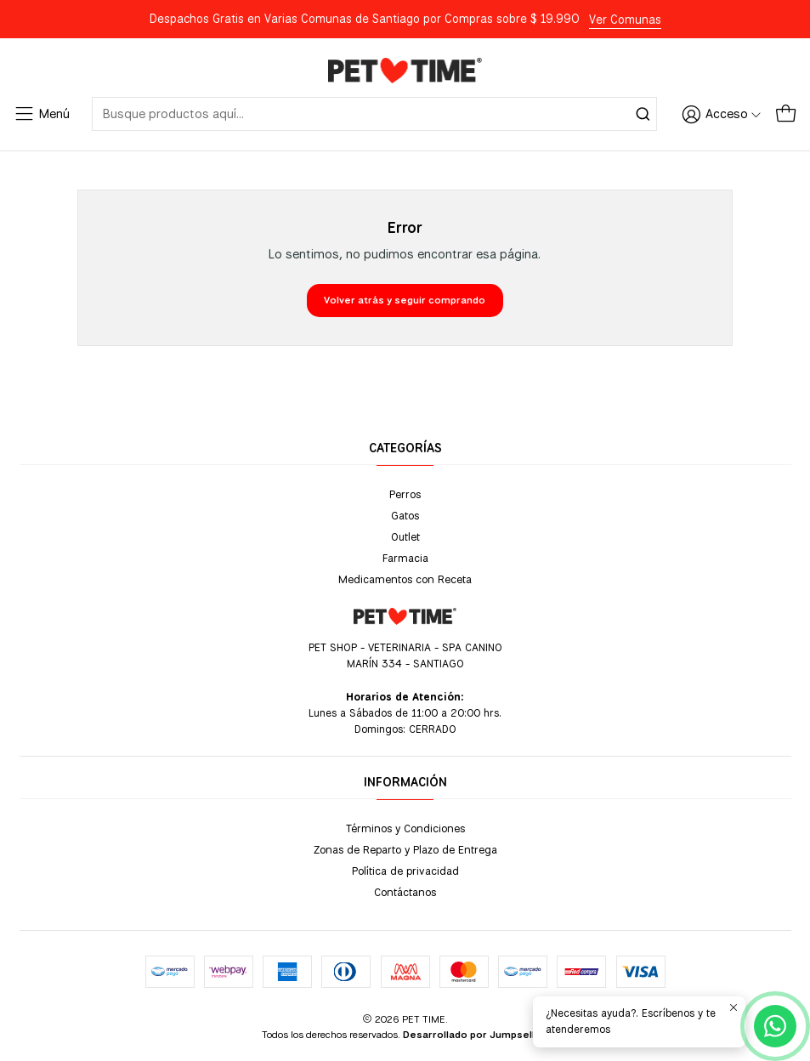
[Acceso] (722, 114)
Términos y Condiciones (405, 828)
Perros (405, 494)
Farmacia (405, 557)
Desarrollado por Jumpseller (474, 1034)
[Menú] (41, 114)
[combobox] (374, 114)
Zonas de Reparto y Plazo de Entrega (405, 849)
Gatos (405, 515)
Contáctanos (405, 891)
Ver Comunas (625, 19)
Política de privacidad (405, 870)
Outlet (405, 536)
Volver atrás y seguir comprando (404, 300)
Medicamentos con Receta (405, 579)
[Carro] (786, 114)
